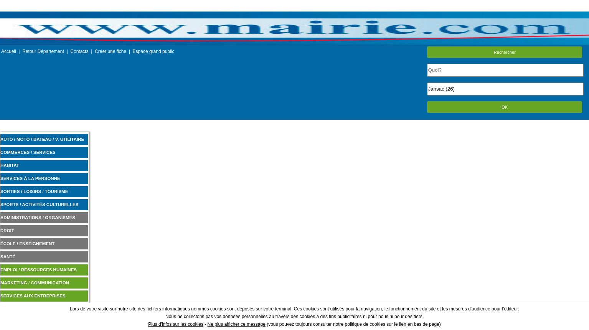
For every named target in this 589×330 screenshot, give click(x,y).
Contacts (79, 51)
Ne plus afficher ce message (237, 324)
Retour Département (43, 51)
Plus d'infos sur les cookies (175, 324)
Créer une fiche (110, 51)
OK (505, 107)
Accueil (8, 51)
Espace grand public (154, 51)
